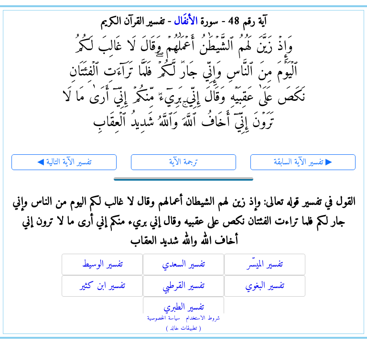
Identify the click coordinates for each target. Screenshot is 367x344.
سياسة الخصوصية (163, 318)
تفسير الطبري (183, 307)
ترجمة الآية (183, 162)
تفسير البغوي (264, 286)
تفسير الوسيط (102, 264)
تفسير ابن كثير (102, 286)
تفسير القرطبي (183, 286)
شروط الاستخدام (203, 318)
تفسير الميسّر (265, 264)
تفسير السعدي (183, 264)
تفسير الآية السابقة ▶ (303, 162)
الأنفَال (185, 21)
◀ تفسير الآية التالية (64, 162)
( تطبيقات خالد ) (183, 328)
